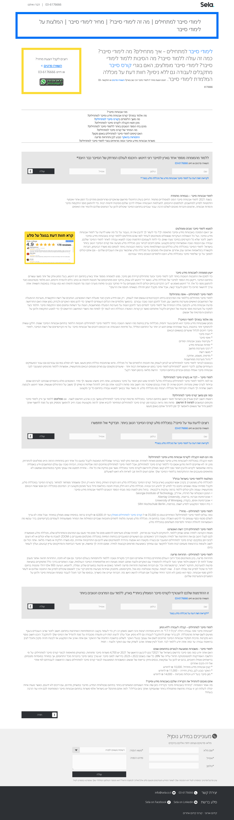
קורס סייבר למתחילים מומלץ (126, 515)
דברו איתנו (34, 4)
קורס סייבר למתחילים (107, 119)
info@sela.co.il (163, 792)
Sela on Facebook (155, 802)
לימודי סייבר (200, 51)
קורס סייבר (120, 65)
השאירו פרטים (118, 80)
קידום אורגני (211, 813)
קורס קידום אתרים (192, 813)
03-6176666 (53, 4)
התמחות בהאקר (131, 137)
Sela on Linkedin (183, 802)
